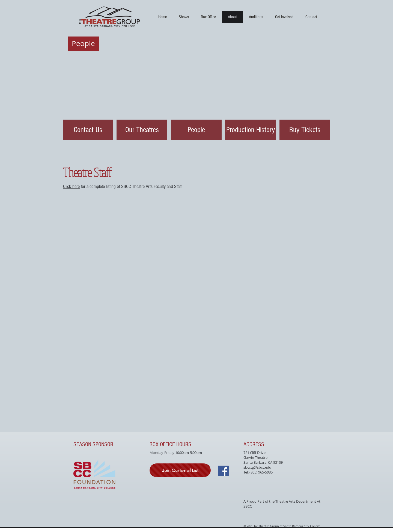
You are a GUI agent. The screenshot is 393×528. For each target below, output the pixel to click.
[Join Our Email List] (180, 470)
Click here (71, 186)
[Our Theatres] (142, 130)
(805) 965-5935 (261, 472)
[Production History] (250, 130)
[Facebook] (223, 471)
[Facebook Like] (189, 504)
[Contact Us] (88, 130)
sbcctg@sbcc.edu (257, 467)
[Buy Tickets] (304, 130)
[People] (196, 130)
